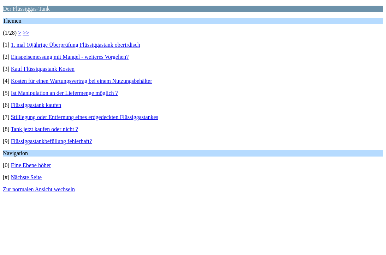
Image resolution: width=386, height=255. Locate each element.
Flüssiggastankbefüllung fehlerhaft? (51, 141)
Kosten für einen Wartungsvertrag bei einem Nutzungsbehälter (81, 81)
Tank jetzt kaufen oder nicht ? (44, 129)
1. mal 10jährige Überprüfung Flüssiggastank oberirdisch (75, 45)
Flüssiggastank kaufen (36, 105)
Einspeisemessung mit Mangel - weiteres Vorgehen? (70, 57)
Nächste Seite (26, 177)
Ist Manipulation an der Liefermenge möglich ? (64, 93)
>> (26, 33)
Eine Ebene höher (31, 165)
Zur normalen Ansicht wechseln (39, 189)
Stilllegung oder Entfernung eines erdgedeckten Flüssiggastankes (84, 117)
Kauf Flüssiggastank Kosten (43, 69)
